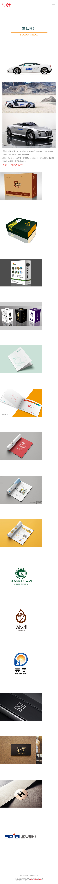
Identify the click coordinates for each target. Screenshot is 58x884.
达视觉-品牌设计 (8, 151)
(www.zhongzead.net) (44, 151)
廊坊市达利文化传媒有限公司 (29, 875)
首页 (4, 164)
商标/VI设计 (17, 164)
